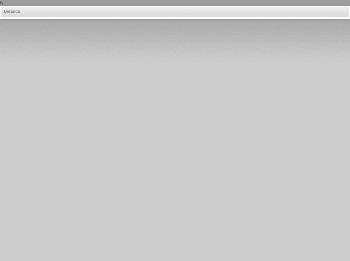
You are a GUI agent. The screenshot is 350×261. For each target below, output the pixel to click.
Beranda (12, 11)
